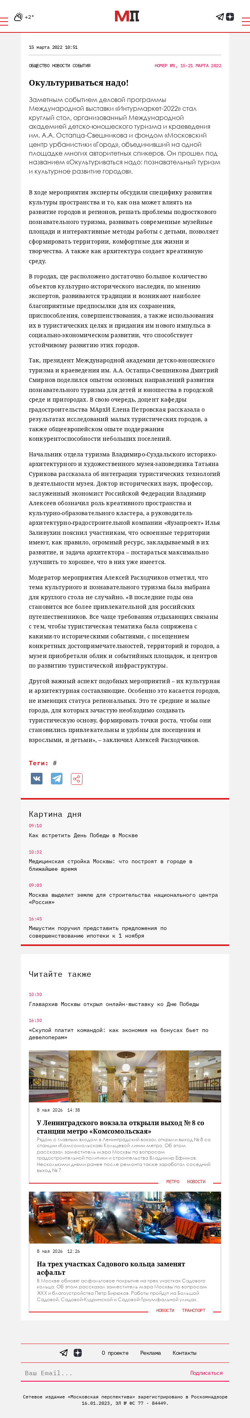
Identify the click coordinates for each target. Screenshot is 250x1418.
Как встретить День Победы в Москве (83, 835)
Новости (61, 65)
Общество (39, 65)
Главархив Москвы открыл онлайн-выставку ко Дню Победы (114, 1004)
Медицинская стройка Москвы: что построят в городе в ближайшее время (110, 865)
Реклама (150, 1352)
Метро (172, 1181)
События (82, 65)
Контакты (184, 1352)
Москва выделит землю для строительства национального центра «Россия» (123, 898)
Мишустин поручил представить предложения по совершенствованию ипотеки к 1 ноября (98, 931)
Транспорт (193, 1310)
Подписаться (206, 1372)
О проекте (115, 1352)
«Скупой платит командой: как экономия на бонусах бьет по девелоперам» (118, 1033)
